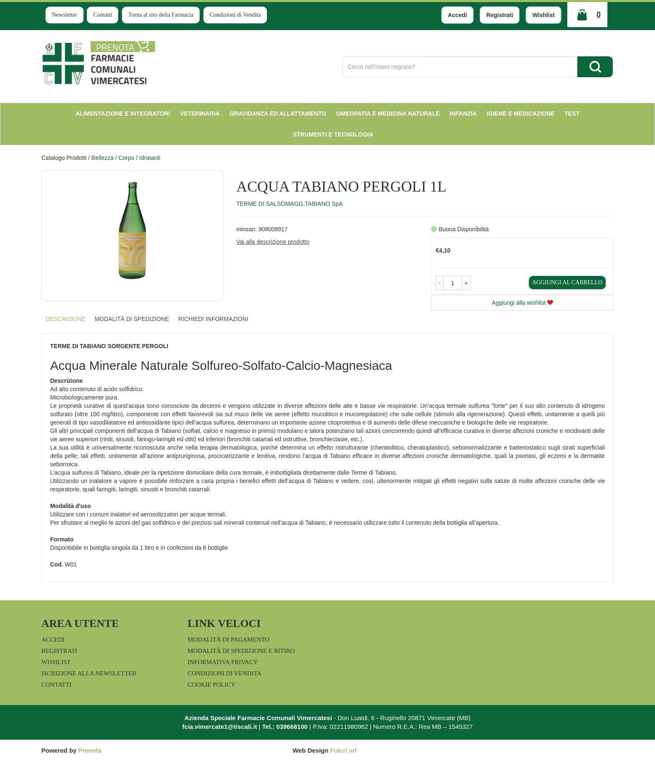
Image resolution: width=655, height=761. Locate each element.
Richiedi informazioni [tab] (213, 319)
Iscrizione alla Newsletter (88, 673)
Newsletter (64, 15)
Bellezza (102, 157)
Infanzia (463, 113)
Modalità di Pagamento (228, 639)
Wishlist (543, 15)
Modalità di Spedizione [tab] (132, 319)
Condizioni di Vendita (235, 15)
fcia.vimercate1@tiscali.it (219, 726)
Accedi (457, 15)
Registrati (499, 15)
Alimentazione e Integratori (123, 113)
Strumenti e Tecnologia (333, 134)
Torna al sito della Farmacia (160, 15)
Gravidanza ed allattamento (278, 113)
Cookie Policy (212, 684)
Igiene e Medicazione (521, 113)
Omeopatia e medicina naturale (388, 113)
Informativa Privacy (223, 662)
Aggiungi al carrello (567, 282)
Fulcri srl (343, 750)
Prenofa (90, 750)
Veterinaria (200, 113)
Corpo (126, 157)
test (572, 113)
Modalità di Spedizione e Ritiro (241, 650)
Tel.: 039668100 (284, 726)
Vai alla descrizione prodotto (273, 241)
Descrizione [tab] (66, 319)
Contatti (102, 15)
